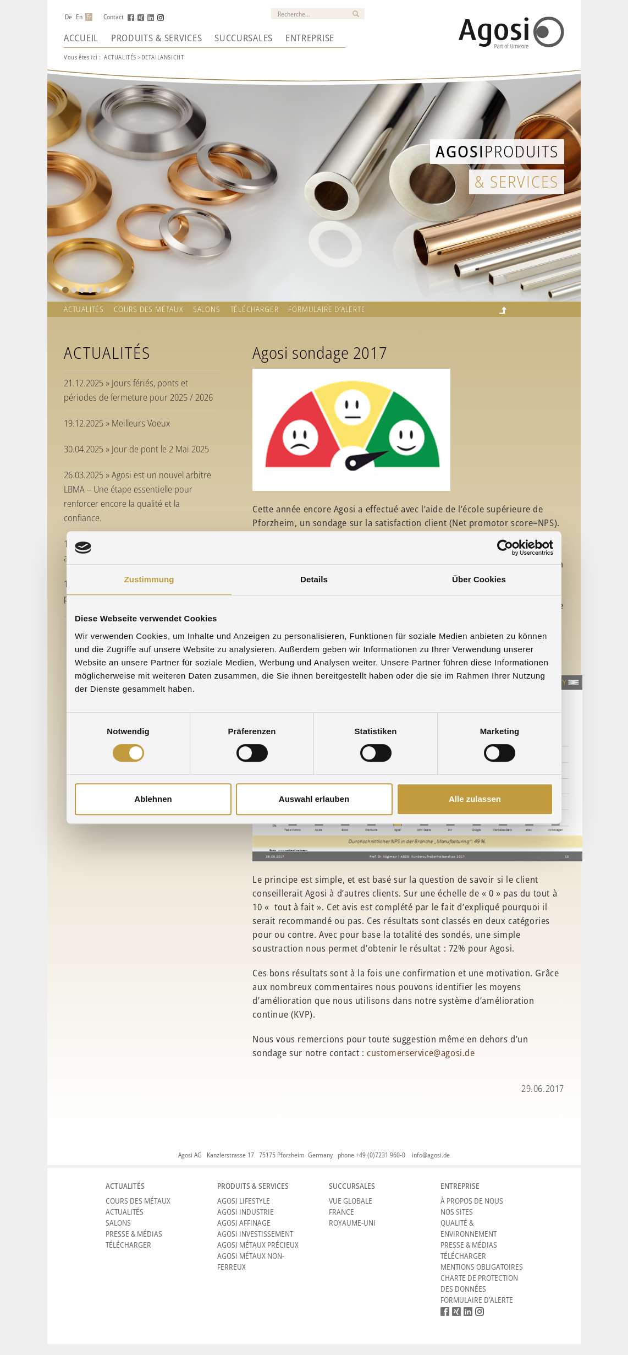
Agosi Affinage (244, 1222)
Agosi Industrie (245, 1211)
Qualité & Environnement (468, 1228)
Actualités (120, 57)
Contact (113, 17)
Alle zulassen (475, 799)
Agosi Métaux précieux (258, 1244)
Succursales (243, 38)
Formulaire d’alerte (326, 309)
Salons (207, 309)
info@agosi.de (431, 1155)
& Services (517, 181)
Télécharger (254, 309)
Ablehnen (153, 799)
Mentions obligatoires (481, 1266)
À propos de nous (471, 1200)
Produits (497, 151)
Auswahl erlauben (314, 799)
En (79, 17)
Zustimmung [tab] (149, 579)
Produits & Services (156, 38)
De (68, 17)
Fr (88, 17)
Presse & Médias (134, 1233)
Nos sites (456, 1211)
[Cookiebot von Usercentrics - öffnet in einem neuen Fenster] (505, 547)
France (341, 1211)
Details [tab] (314, 579)
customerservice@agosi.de (421, 1052)
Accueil (81, 38)
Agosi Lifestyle (243, 1200)
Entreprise (309, 38)
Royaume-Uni (352, 1222)
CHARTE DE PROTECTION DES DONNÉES (479, 1283)
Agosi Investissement (255, 1233)
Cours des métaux (148, 309)
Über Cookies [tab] (479, 579)
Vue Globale (350, 1200)
